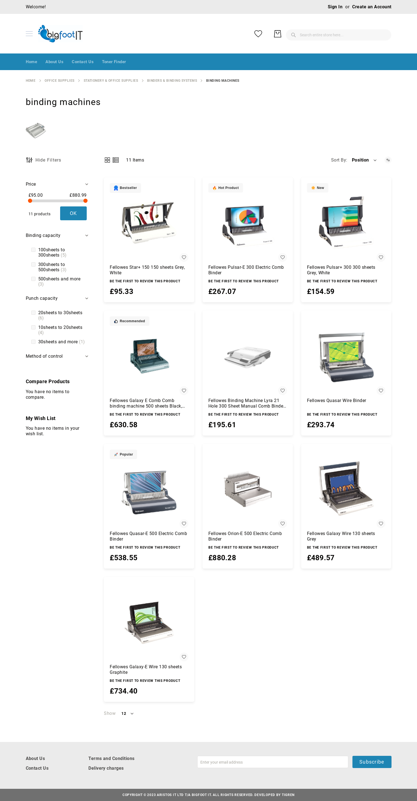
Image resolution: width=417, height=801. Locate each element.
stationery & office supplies (111, 81)
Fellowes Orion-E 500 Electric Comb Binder (245, 536)
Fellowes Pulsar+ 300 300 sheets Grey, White (341, 270)
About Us (35, 758)
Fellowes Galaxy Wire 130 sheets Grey (341, 536)
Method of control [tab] (44, 356)
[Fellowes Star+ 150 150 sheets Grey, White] (149, 222)
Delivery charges (106, 768)
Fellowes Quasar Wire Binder (336, 400)
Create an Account (371, 6)
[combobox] (294, 33)
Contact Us (37, 768)
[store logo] (60, 33)
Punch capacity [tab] (42, 298)
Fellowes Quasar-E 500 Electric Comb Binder (148, 536)
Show (110, 713)
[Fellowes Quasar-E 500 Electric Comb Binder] (149, 489)
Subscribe (371, 762)
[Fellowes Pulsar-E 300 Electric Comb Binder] (247, 222)
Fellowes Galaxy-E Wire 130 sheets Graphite (146, 669)
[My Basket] (383, 33)
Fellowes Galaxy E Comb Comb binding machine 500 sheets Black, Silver (146, 403)
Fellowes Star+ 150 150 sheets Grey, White (147, 270)
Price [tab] (31, 184)
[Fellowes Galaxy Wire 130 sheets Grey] (346, 489)
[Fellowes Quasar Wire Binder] (346, 355)
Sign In (335, 6)
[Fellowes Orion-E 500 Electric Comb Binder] (247, 489)
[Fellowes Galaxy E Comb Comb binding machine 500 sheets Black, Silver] (149, 355)
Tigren (288, 795)
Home (31, 81)
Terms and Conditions (111, 758)
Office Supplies (59, 81)
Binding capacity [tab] (43, 235)
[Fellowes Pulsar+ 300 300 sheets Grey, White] (346, 222)
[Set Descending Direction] (388, 160)
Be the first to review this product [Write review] (145, 281)
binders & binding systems (172, 81)
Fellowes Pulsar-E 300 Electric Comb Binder (246, 270)
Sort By (338, 160)
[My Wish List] (363, 33)
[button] (364, 160)
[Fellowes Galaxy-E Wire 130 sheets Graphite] (149, 622)
